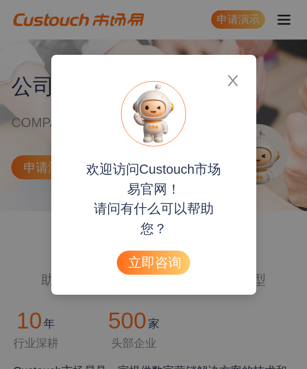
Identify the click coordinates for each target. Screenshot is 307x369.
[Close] (233, 76)
